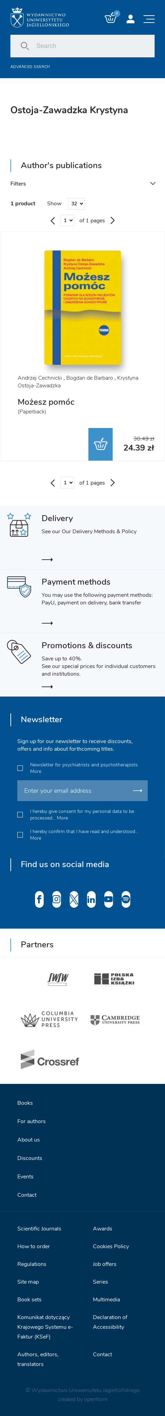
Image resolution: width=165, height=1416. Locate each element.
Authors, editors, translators (38, 1359)
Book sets (29, 1299)
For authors (31, 1121)
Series (100, 1282)
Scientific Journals (39, 1229)
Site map (28, 1282)
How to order (33, 1246)
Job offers (104, 1264)
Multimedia (106, 1299)
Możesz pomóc (46, 401)
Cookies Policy (111, 1246)
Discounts (29, 1158)
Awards (102, 1229)
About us (28, 1140)
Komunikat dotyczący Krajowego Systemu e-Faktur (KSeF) (45, 1327)
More (35, 771)
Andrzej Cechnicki (40, 378)
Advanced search (30, 66)
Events (25, 1176)
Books (25, 1103)
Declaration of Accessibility (110, 1322)
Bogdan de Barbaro (89, 378)
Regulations (31, 1264)
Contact (26, 1195)
